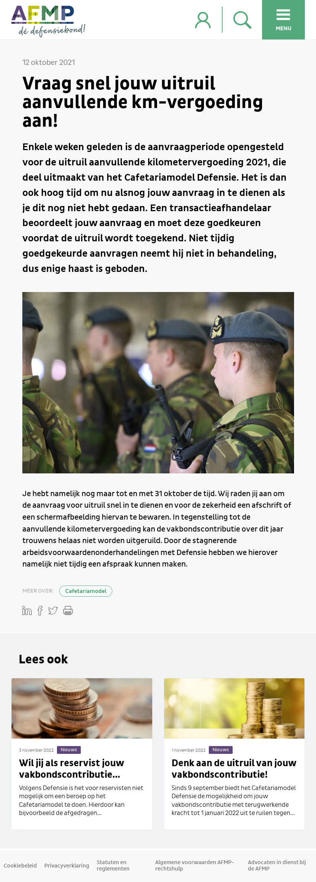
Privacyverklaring (66, 866)
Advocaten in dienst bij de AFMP (277, 866)
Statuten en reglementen (113, 866)
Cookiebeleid (20, 866)
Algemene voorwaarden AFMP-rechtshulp (194, 866)
